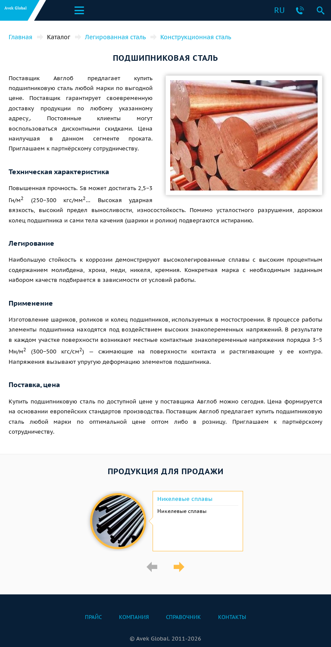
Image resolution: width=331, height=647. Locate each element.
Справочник (183, 617)
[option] (165, 521)
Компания (134, 617)
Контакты (232, 617)
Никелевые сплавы (184, 499)
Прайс (93, 617)
